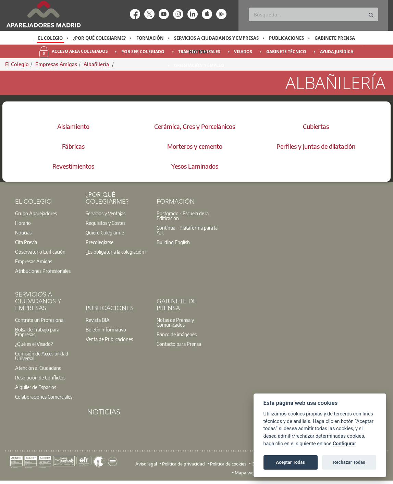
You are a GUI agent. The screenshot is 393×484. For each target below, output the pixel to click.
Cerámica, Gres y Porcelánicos (194, 126)
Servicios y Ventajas (105, 213)
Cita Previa (26, 242)
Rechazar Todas (349, 462)
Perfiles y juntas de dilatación (316, 146)
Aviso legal (146, 463)
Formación (150, 38)
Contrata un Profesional (39, 320)
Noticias (199, 52)
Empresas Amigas (33, 261)
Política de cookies (228, 463)
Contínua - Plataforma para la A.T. (187, 230)
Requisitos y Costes (105, 223)
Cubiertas (316, 126)
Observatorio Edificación (40, 252)
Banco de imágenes (177, 334)
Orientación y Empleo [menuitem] (199, 65)
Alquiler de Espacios (35, 387)
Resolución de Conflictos (40, 377)
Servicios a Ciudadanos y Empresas (216, 38)
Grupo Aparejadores (36, 213)
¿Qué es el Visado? (34, 344)
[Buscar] (313, 14)
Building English (173, 242)
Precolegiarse (99, 242)
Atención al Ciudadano (38, 368)
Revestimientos (73, 166)
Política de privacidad (183, 463)
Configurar (344, 444)
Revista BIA (98, 320)
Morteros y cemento (194, 146)
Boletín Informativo (106, 329)
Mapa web (245, 472)
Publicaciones (286, 38)
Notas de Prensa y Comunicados (175, 322)
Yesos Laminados (194, 166)
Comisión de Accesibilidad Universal (41, 355)
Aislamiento (73, 126)
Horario (23, 223)
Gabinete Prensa (335, 38)
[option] (50, 38)
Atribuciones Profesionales (43, 271)
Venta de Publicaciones (109, 339)
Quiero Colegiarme (105, 232)
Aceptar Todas (290, 462)
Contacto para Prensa (179, 344)
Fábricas (73, 146)
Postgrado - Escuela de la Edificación (183, 215)
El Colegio (50, 38)
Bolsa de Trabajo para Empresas (37, 331)
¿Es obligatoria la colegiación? (116, 252)
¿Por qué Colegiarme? (99, 38)
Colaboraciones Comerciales (43, 397)
